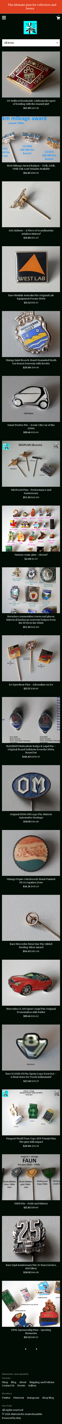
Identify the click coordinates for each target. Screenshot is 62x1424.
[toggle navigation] (4, 17)
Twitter (6, 1397)
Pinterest (18, 1397)
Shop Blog (48, 1397)
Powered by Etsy (11, 1418)
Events (21, 1385)
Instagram (33, 1397)
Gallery (32, 1385)
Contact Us (8, 1385)
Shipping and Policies (41, 1382)
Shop (5, 1382)
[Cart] (58, 18)
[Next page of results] (36, 1349)
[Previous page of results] (25, 1349)
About (23, 1382)
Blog (14, 1382)
